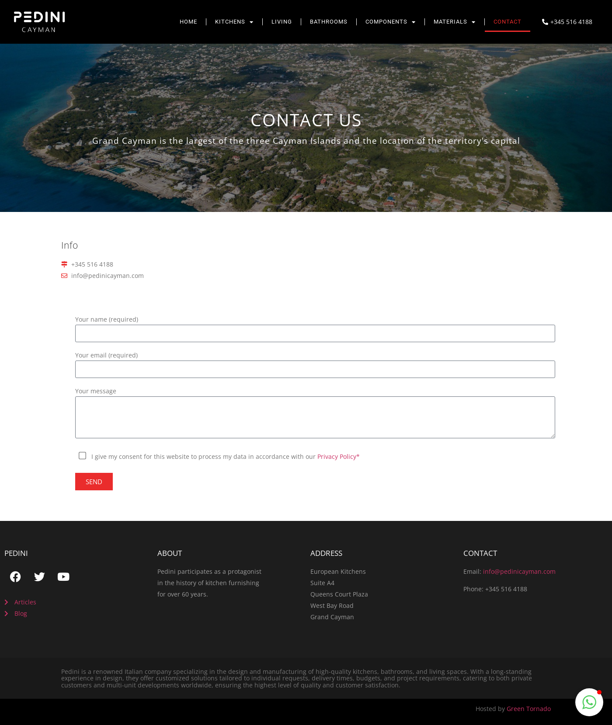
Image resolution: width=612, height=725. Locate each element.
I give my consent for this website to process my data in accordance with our (225, 456)
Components (390, 22)
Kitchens (234, 22)
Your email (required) (106, 355)
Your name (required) (106, 319)
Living (281, 21)
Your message (95, 391)
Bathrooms (329, 21)
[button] (589, 702)
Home (188, 21)
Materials (455, 22)
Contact (508, 21)
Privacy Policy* (338, 456)
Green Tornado (529, 708)
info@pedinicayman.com (519, 571)
